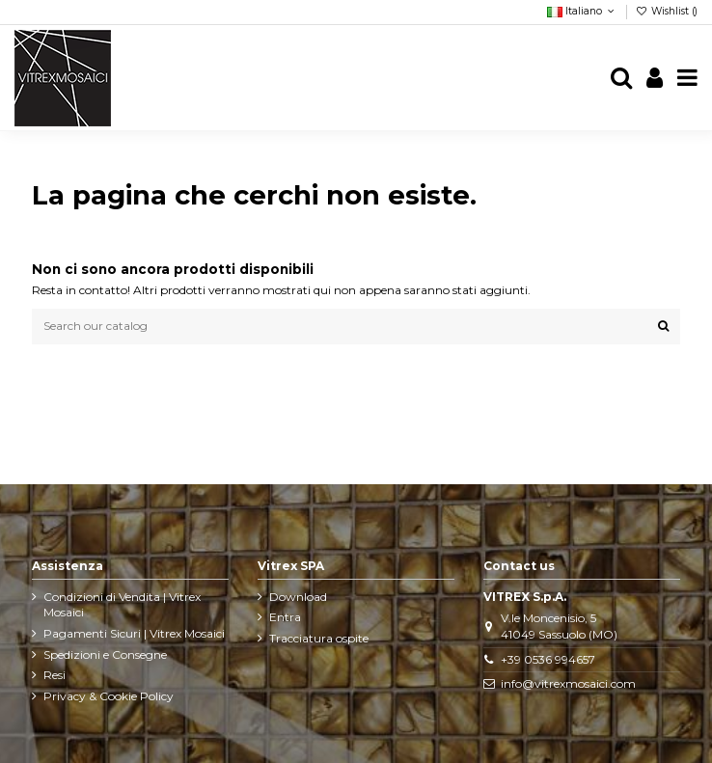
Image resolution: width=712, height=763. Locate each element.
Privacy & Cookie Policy (108, 696)
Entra (285, 617)
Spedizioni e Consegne (105, 654)
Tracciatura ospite (319, 638)
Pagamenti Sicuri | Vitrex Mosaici (134, 633)
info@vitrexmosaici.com (568, 683)
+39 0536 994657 (548, 659)
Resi (54, 675)
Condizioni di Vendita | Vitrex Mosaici (122, 604)
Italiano (582, 11)
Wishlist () (667, 11)
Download (298, 596)
